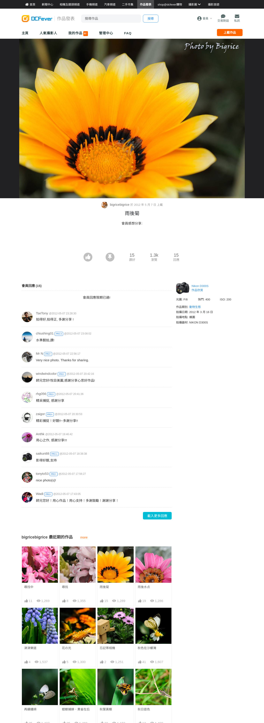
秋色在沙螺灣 (147, 648)
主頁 (25, 33)
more (84, 537)
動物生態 (195, 307)
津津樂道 (30, 648)
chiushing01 (45, 333)
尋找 (65, 587)
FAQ (128, 33)
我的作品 (78, 33)
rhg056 (41, 394)
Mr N (39, 353)
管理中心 (106, 33)
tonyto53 (42, 473)
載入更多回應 (157, 516)
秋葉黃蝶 (106, 709)
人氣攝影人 (48, 33)
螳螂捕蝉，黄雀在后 (76, 709)
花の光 (66, 648)
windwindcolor (46, 373)
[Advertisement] (132, 240)
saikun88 (42, 453)
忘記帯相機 (107, 648)
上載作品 (230, 32)
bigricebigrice (115, 204)
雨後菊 (104, 587)
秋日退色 (144, 709)
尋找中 (28, 587)
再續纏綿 (30, 709)
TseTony (42, 313)
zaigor (40, 414)
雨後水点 (144, 587)
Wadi (40, 494)
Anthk (40, 434)
